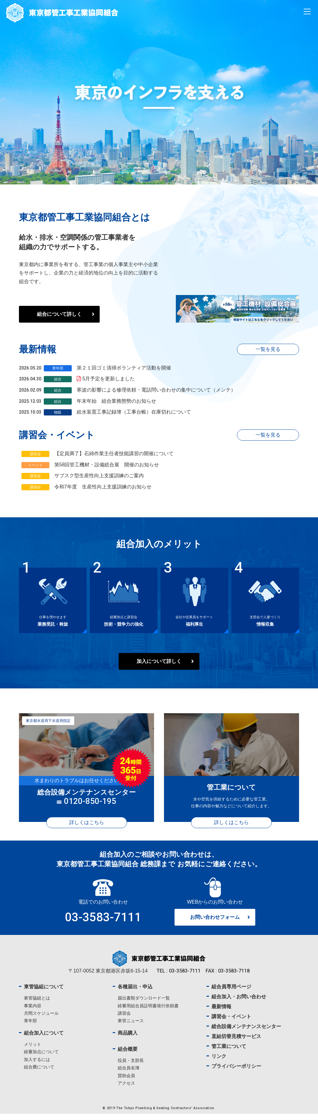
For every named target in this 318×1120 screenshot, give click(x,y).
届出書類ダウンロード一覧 (144, 1004)
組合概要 (128, 1055)
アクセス (126, 1088)
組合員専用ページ (231, 992)
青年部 (30, 1026)
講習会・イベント (231, 1022)
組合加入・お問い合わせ (238, 1002)
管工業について (228, 1052)
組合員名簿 (128, 1074)
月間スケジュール (41, 1019)
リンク (218, 1062)
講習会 (124, 1019)
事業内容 (32, 1011)
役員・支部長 (131, 1066)
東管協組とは (37, 1004)
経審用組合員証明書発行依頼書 (148, 1011)
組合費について (39, 1072)
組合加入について (44, 1039)
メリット (32, 1050)
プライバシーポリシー (236, 1072)
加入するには (37, 1065)
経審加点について (41, 1057)
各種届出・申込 (135, 992)
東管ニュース (131, 1026)
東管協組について (44, 992)
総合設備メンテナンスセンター (246, 1032)
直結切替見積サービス (236, 1042)
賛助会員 (126, 1081)
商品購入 (128, 1039)
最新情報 (221, 1012)
